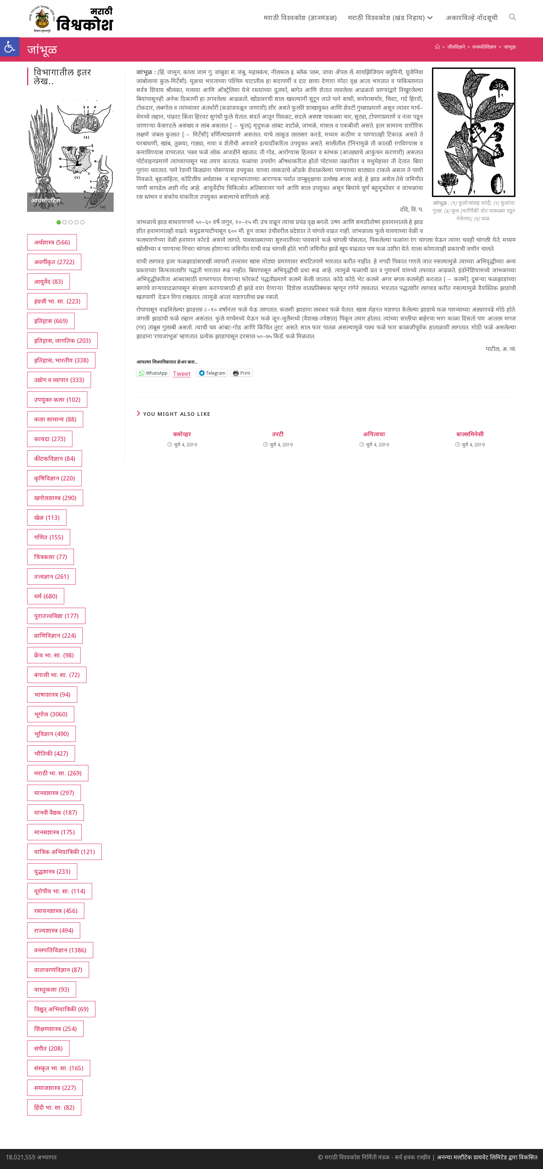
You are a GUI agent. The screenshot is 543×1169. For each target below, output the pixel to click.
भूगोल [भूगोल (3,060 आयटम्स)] (50, 714)
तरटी (278, 434)
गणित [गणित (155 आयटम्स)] (48, 537)
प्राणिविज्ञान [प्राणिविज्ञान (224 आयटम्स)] (55, 635)
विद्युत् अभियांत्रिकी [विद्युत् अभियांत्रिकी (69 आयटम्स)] (61, 1009)
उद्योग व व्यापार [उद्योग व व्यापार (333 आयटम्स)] (59, 379)
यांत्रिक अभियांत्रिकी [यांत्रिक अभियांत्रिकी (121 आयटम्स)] (64, 851)
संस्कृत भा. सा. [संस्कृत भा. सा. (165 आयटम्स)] (58, 1068)
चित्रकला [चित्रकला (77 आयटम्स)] (50, 556)
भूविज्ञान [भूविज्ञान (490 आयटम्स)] (51, 733)
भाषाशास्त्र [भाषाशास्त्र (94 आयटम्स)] (52, 694)
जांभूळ (510, 46)
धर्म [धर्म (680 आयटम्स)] (45, 596)
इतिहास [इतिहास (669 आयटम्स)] (51, 320)
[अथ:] (437, 46)
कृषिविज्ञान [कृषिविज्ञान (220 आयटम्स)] (54, 478)
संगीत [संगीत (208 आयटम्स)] (48, 1048)
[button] (9, 46)
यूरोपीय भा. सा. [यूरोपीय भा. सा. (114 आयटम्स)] (59, 891)
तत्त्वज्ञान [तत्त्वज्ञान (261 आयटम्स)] (51, 576)
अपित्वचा (374, 434)
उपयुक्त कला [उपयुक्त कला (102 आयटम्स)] (57, 399)
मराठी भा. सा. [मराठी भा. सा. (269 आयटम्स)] (57, 773)
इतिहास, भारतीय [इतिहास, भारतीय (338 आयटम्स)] (61, 360)
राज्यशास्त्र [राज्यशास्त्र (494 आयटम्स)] (53, 930)
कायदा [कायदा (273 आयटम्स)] (49, 438)
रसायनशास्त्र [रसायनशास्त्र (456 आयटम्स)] (55, 910)
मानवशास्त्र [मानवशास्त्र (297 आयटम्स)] (54, 792)
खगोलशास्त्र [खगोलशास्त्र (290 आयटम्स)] (55, 497)
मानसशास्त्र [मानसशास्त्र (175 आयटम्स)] (54, 832)
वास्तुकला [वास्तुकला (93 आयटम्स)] (51, 989)
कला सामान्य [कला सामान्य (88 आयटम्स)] (55, 419)
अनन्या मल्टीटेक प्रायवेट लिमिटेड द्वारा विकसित (487, 1157)
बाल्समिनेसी (470, 434)
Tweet (182, 373)
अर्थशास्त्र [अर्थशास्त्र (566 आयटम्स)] (52, 242)
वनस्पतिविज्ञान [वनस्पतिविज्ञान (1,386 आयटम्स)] (60, 950)
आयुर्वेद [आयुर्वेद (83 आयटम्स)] (48, 281)
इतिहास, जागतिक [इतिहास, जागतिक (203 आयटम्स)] (62, 340)
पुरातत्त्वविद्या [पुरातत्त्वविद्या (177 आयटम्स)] (56, 615)
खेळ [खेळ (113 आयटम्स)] (46, 517)
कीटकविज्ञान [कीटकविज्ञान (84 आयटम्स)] (54, 458)
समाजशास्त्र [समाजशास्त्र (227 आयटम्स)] (55, 1087)
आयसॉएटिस (45, 200)
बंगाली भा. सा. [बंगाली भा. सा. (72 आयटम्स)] (56, 674)
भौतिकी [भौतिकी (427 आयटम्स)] (51, 753)
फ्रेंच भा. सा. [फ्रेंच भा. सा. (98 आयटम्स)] (54, 655)
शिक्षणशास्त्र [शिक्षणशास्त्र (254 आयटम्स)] (55, 1028)
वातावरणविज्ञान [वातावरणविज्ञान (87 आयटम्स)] (58, 969)
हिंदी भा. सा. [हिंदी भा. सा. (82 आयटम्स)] (54, 1107)
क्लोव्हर (182, 434)
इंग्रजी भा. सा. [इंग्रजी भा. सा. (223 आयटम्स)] (57, 301)
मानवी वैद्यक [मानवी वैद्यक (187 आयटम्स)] (55, 812)
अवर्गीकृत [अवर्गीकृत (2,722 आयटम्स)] (54, 261)
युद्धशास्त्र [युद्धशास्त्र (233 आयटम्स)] (52, 871)
